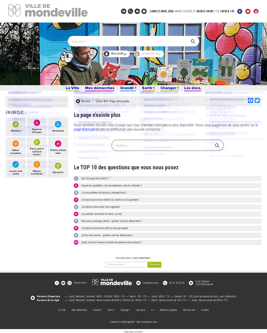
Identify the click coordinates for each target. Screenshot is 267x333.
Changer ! (171, 89)
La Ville (69, 89)
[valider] (154, 266)
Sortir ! (149, 89)
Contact (205, 308)
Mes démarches (97, 89)
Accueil (85, 103)
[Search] (131, 39)
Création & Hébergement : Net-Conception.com (133, 320)
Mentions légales (168, 308)
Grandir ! (127, 89)
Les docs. (196, 89)
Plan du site (189, 308)
